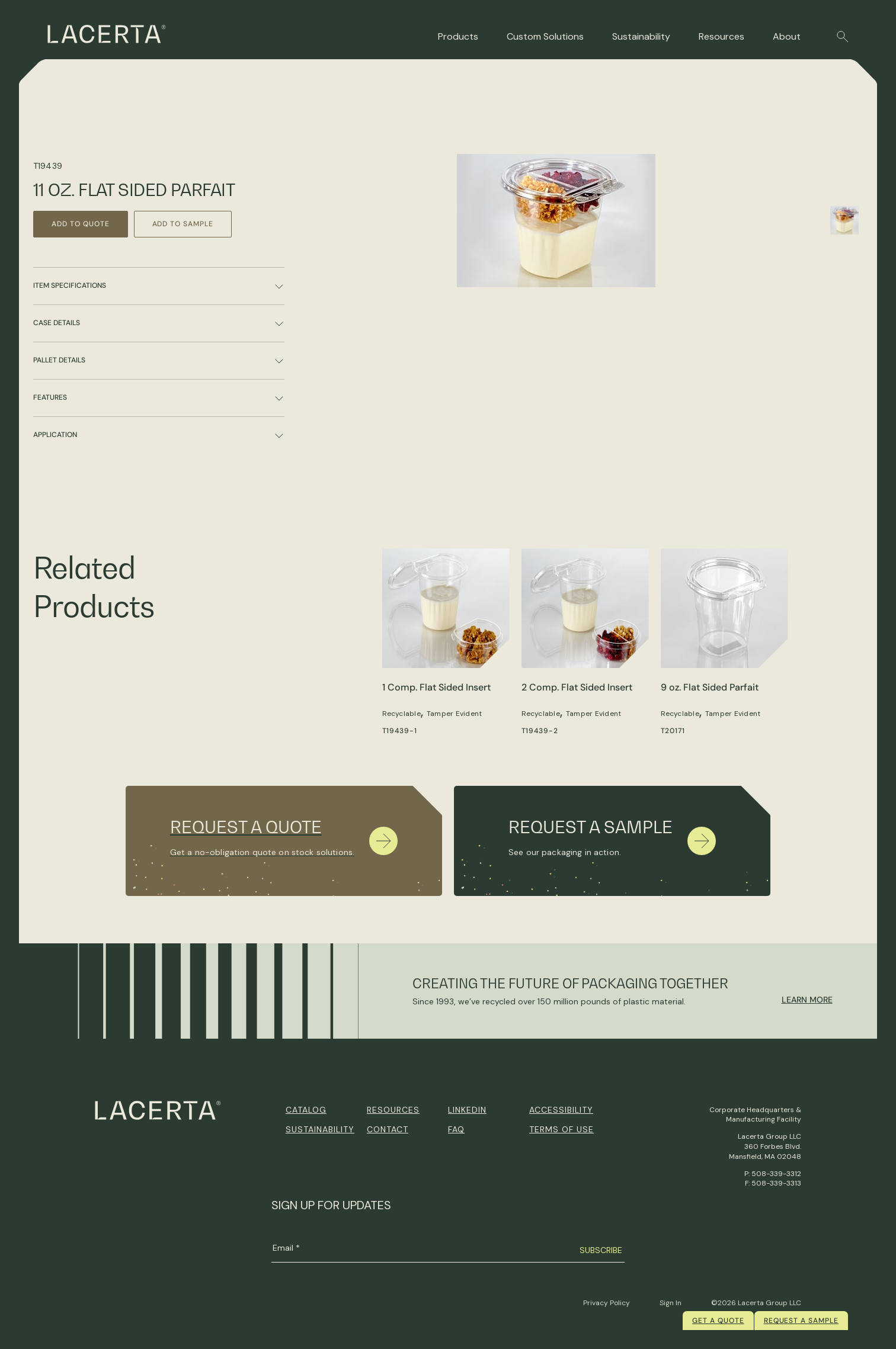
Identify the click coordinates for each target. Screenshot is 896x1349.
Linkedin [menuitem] (467, 1109)
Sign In (670, 1303)
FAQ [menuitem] (456, 1129)
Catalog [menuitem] (306, 1109)
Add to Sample (182, 224)
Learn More (807, 999)
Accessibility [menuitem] (561, 1109)
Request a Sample (801, 1320)
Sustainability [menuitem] (320, 1129)
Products (458, 36)
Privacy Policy (606, 1303)
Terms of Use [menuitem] (561, 1129)
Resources (721, 36)
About (787, 36)
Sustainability (641, 36)
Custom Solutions (545, 36)
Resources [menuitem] (393, 1109)
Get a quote (718, 1320)
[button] (843, 37)
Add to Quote (81, 224)
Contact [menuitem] (387, 1129)
